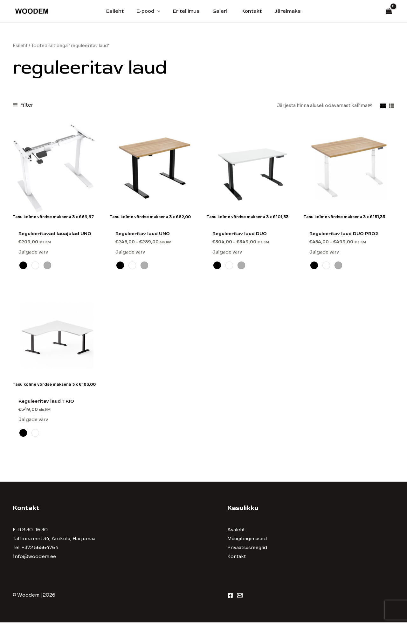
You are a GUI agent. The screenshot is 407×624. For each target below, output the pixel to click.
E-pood (152, 11)
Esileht (121, 11)
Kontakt (248, 11)
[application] (161, 11)
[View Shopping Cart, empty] (389, 11)
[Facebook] (230, 597)
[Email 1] (240, 597)
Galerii (219, 11)
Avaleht (236, 531)
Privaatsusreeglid (248, 549)
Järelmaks (281, 11)
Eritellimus (187, 11)
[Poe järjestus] (321, 105)
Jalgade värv (33, 253)
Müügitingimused (249, 540)
